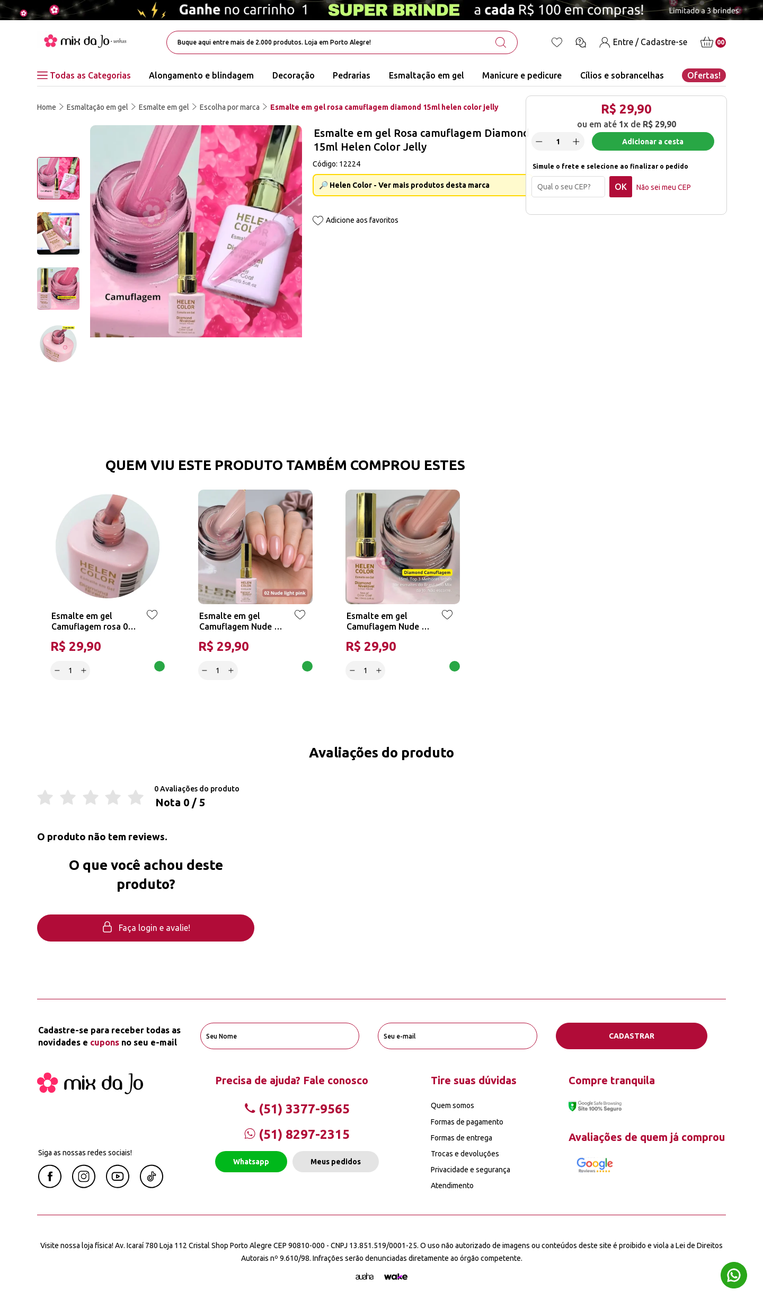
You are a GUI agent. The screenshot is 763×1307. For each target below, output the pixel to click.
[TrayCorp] (395, 1277)
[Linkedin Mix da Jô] (151, 1185)
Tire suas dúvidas (474, 1080)
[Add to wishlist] (318, 221)
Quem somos (452, 1105)
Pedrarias (351, 75)
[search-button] (500, 42)
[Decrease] (539, 142)
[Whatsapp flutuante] (734, 1276)
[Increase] (576, 142)
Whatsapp (251, 1161)
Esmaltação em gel (426, 75)
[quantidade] (557, 142)
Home (46, 107)
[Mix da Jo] (90, 1091)
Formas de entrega (461, 1138)
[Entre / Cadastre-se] (643, 42)
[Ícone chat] (580, 42)
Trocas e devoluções (465, 1153)
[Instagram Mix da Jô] (83, 1185)
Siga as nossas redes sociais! (85, 1152)
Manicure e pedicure (522, 75)
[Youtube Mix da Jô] (117, 1185)
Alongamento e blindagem (201, 75)
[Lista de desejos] (557, 42)
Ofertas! (704, 75)
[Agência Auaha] (365, 1277)
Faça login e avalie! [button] (145, 928)
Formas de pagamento (467, 1122)
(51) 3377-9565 (297, 1109)
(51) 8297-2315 (297, 1134)
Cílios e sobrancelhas (622, 75)
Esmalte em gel (164, 107)
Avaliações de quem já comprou (647, 1137)
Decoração (293, 75)
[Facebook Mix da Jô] (49, 1185)
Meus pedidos (335, 1161)
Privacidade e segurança (470, 1169)
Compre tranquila (612, 1080)
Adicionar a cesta (653, 141)
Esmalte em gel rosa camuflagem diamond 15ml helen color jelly (384, 107)
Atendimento (452, 1185)
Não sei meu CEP (663, 187)
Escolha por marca (230, 107)
